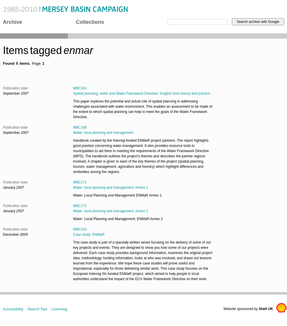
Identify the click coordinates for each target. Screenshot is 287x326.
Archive (12, 22)
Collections (90, 22)
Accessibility (13, 309)
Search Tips (37, 309)
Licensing (59, 309)
